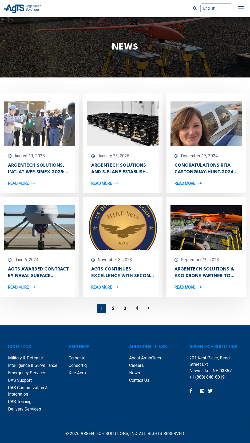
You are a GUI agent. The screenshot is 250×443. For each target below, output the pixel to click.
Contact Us (139, 380)
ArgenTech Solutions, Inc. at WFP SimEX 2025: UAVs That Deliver (36, 172)
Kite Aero (77, 372)
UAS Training (19, 401)
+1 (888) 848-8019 (207, 377)
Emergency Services (27, 372)
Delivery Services (24, 409)
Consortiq (78, 365)
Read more (18, 183)
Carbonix (77, 357)
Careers (136, 365)
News (134, 372)
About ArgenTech (145, 357)
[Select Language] (216, 8)
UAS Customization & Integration (28, 391)
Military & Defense (25, 357)
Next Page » (148, 308)
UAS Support (20, 380)
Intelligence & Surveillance (32, 365)
